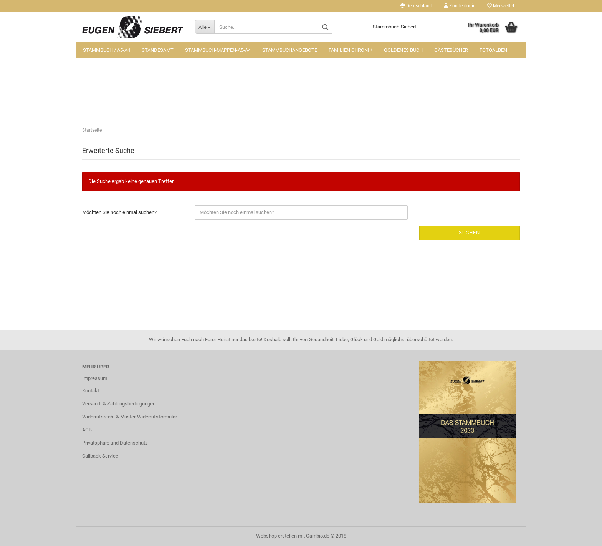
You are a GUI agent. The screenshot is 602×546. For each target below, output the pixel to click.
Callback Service (100, 456)
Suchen (469, 233)
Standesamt (158, 50)
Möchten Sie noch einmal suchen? (119, 212)
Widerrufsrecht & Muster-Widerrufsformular (129, 417)
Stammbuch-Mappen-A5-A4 (218, 50)
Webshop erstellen (276, 536)
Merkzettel (500, 5)
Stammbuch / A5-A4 (106, 50)
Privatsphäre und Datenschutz (114, 443)
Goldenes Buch (403, 50)
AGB (87, 430)
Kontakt (90, 390)
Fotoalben (493, 50)
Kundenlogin (460, 5)
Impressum (94, 378)
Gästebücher (451, 50)
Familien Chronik (350, 50)
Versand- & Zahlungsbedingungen (118, 404)
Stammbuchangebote (289, 50)
